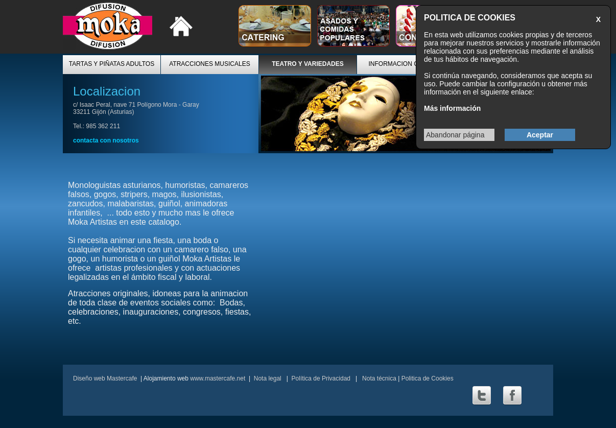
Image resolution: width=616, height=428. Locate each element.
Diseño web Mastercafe (105, 378)
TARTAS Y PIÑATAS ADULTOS (111, 63)
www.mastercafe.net (217, 378)
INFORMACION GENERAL (405, 63)
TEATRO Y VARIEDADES (307, 63)
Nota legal (267, 378)
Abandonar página (455, 135)
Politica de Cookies (427, 378)
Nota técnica (378, 378)
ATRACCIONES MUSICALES (209, 63)
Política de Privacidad (321, 378)
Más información (452, 108)
